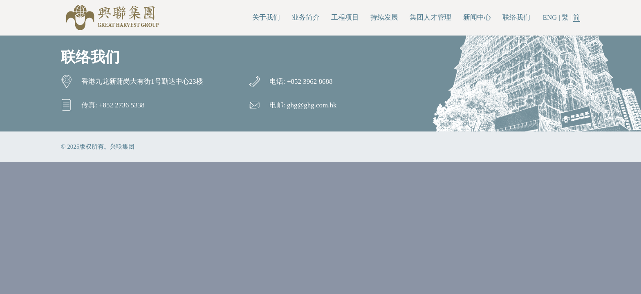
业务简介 (306, 17)
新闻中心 (477, 17)
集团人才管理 (430, 17)
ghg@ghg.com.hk (311, 105)
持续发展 (384, 17)
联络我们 (516, 17)
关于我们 (266, 17)
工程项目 (345, 17)
